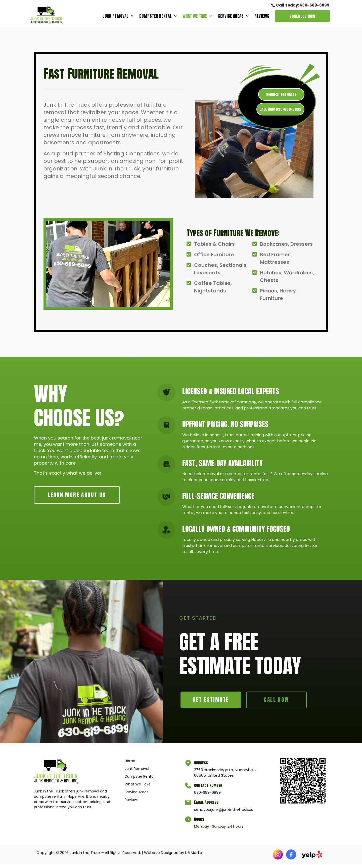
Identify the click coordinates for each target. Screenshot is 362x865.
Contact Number (209, 786)
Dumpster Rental (157, 16)
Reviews (261, 16)
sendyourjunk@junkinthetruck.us (224, 810)
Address (202, 763)
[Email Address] (189, 803)
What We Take (197, 16)
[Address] (189, 764)
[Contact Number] (189, 786)
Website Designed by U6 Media (173, 853)
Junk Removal (117, 16)
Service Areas (233, 16)
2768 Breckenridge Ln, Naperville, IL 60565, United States (226, 773)
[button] (117, 16)
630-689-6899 (208, 793)
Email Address (207, 803)
